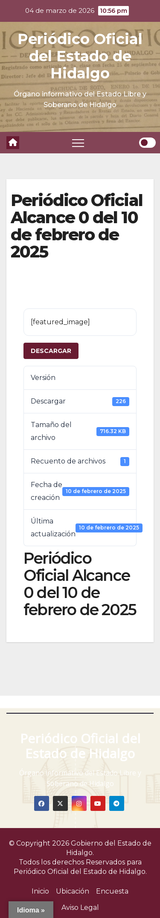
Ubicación (72, 891)
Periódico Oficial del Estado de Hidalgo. (80, 871)
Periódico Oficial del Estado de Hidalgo (80, 56)
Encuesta (112, 891)
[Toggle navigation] (78, 142)
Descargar (51, 351)
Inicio (40, 891)
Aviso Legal (80, 907)
